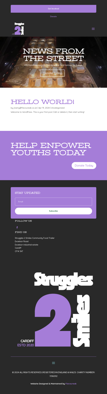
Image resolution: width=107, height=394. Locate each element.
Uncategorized (58, 108)
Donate (53, 16)
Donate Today (52, 73)
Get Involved (53, 8)
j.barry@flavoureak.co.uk (25, 108)
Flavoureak (70, 383)
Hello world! (42, 101)
